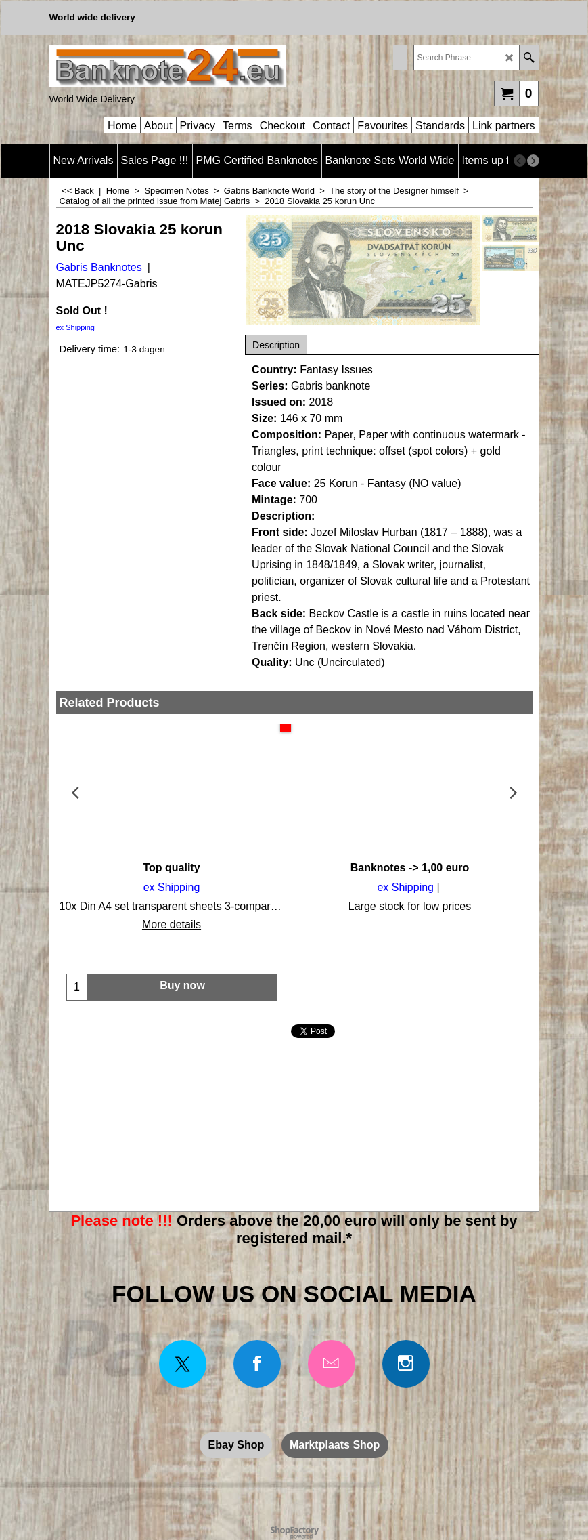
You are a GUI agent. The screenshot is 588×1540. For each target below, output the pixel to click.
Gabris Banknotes (99, 267)
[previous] (520, 160)
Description (276, 344)
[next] (533, 160)
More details (171, 924)
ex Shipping (75, 327)
